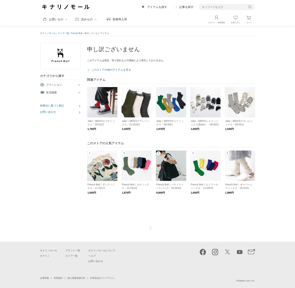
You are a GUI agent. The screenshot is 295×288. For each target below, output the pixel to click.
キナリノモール (48, 33)
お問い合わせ (48, 111)
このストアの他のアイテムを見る (111, 69)
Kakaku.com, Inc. (246, 280)
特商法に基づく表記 (52, 105)
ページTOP (151, 228)
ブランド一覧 (72, 250)
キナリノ (45, 255)
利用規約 (58, 278)
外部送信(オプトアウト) (102, 278)
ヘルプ (92, 255)
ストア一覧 (63, 33)
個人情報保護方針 (76, 278)
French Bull (77, 33)
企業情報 (44, 278)
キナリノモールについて (101, 250)
